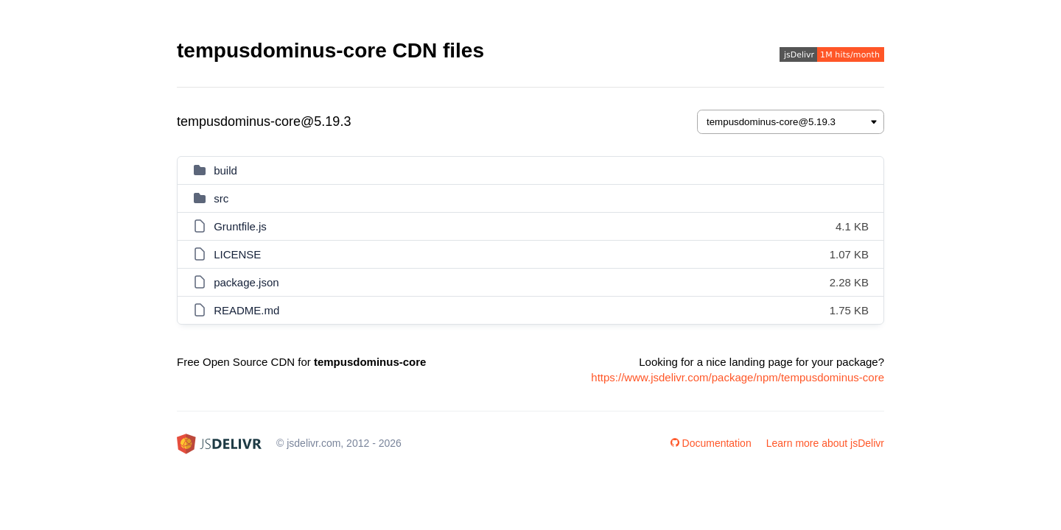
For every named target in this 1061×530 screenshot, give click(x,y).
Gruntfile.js (240, 226)
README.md (246, 310)
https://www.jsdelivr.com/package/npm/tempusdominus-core (737, 377)
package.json (246, 282)
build (225, 170)
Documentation (711, 443)
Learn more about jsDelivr (825, 443)
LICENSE (237, 254)
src (221, 198)
